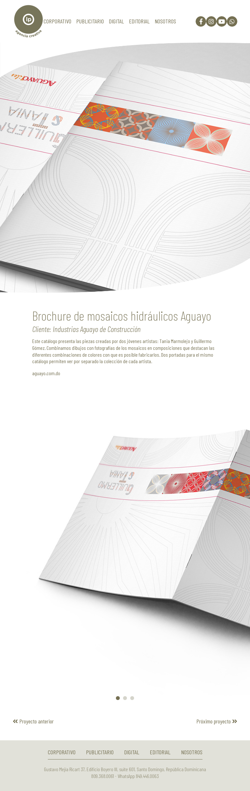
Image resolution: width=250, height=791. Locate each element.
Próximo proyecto (216, 721)
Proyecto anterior (33, 721)
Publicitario (90, 21)
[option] (125, 168)
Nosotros (165, 21)
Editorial (139, 21)
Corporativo (57, 21)
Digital (116, 21)
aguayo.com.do (46, 373)
